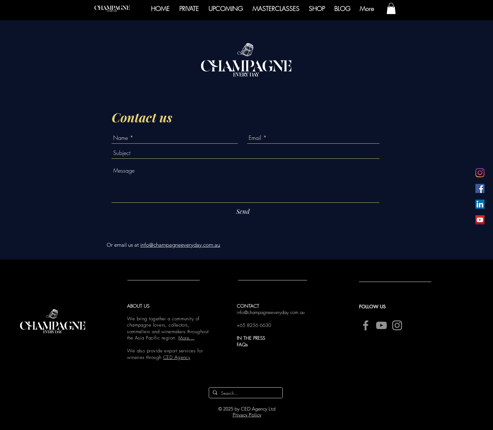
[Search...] (245, 393)
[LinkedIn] (480, 204)
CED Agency (177, 357)
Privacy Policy (247, 415)
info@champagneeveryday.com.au (180, 245)
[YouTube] (480, 219)
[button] (391, 8)
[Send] (243, 211)
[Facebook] (480, 188)
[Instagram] (480, 172)
